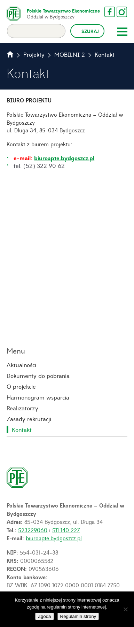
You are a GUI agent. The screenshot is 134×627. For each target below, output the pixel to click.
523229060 (32, 530)
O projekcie (21, 386)
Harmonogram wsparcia (38, 397)
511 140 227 (66, 530)
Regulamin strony (78, 616)
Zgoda (44, 616)
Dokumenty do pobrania (38, 375)
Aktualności (21, 365)
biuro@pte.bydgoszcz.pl (64, 157)
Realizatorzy (22, 408)
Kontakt (22, 429)
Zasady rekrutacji (29, 419)
